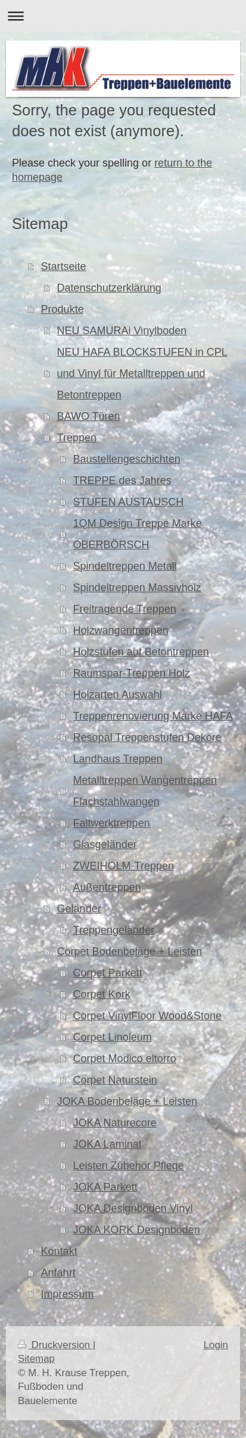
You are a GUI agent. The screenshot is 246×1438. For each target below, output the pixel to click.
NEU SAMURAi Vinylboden (122, 331)
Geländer (79, 909)
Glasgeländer (105, 844)
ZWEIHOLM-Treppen (123, 866)
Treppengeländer (113, 930)
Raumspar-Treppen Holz (131, 673)
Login (216, 1345)
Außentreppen (107, 887)
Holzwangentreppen (121, 630)
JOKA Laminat (107, 1144)
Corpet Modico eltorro (124, 1059)
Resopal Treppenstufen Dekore (147, 737)
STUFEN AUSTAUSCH (128, 502)
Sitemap (36, 1358)
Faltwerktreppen (111, 823)
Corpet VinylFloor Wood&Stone (147, 1016)
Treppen (76, 438)
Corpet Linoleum (112, 1037)
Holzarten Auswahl (117, 695)
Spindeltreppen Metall (125, 566)
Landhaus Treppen (118, 759)
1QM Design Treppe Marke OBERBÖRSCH (137, 534)
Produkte (62, 309)
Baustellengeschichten (126, 459)
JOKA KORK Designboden (136, 1230)
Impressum (67, 1294)
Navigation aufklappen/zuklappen (123, 16)
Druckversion (55, 1345)
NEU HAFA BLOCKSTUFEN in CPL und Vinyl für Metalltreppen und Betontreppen (142, 373)
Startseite (63, 266)
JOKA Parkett (105, 1187)
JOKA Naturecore (115, 1123)
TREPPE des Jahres (122, 480)
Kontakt (59, 1251)
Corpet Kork (101, 994)
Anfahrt (58, 1273)
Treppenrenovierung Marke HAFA (153, 716)
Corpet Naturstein (115, 1080)
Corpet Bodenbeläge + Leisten (130, 951)
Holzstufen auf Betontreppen (141, 652)
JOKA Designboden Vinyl (133, 1208)
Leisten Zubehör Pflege (128, 1166)
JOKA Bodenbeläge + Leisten (127, 1101)
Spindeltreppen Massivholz (137, 588)
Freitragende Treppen (124, 609)
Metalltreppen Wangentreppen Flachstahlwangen (145, 791)
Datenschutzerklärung (109, 288)
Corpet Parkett (107, 973)
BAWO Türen (88, 416)
